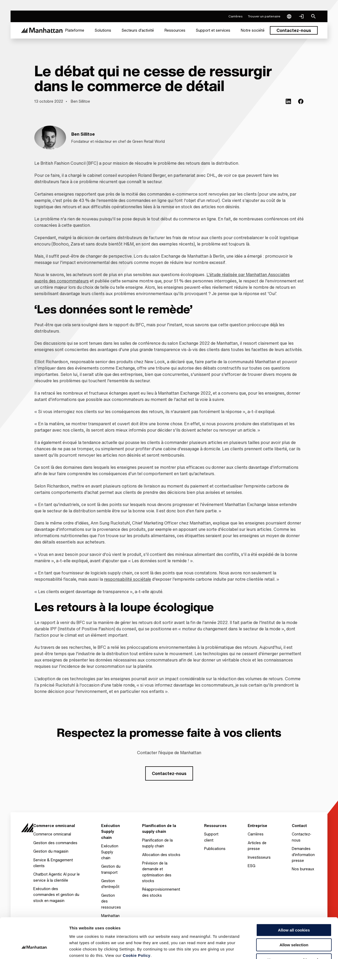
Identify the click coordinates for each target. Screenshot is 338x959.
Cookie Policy (137, 921)
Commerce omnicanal (52, 834)
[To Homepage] (27, 830)
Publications (215, 848)
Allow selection (293, 911)
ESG (251, 865)
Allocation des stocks (161, 854)
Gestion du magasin (50, 851)
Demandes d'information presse (303, 854)
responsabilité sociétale (127, 579)
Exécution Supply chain (109, 852)
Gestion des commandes (55, 842)
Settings (273, 948)
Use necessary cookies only (293, 925)
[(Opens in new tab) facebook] (301, 101)
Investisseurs (259, 857)
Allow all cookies (294, 896)
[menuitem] (74, 30)
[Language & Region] (289, 16)
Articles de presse (257, 845)
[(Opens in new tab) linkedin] (288, 101)
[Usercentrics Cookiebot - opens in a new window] (34, 949)
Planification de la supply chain (157, 843)
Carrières (256, 834)
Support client (211, 837)
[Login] (301, 16)
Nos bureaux (303, 869)
